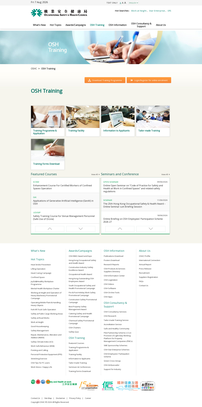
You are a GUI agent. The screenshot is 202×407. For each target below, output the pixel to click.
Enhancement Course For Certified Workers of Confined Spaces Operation (62, 187)
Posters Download (112, 260)
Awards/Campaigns (76, 25)
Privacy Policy (75, 398)
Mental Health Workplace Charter (45, 288)
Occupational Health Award (80, 274)
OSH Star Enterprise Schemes (116, 349)
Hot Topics (55, 25)
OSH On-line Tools (112, 292)
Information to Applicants (79, 358)
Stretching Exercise (39, 358)
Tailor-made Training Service (116, 320)
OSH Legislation (111, 280)
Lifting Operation (38, 269)
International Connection (149, 260)
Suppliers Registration (148, 277)
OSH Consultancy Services (115, 311)
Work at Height (37, 322)
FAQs (141, 281)
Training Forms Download (80, 371)
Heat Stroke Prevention (41, 264)
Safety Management (40, 330)
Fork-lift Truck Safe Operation (43, 309)
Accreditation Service (113, 324)
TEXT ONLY (111, 2)
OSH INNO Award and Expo (80, 256)
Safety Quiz (74, 332)
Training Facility (75, 354)
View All (95, 174)
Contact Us (143, 285)
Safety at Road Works (40, 318)
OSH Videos (109, 284)
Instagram (149, 3)
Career (88, 398)
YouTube (162, 3)
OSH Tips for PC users (40, 363)
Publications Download (113, 256)
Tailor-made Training (78, 363)
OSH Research (110, 316)
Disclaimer (60, 398)
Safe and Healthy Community (116, 328)
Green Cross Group (112, 361)
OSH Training (97, 25)
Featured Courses (76, 343)
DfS (169, 10)
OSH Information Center (114, 275)
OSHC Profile (144, 256)
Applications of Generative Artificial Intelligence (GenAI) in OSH (63, 202)
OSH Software (110, 288)
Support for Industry (112, 369)
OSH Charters (75, 327)
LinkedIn (156, 3)
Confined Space (38, 277)
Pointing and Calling (39, 350)
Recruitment (144, 273)
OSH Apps (108, 296)
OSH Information (118, 25)
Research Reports (111, 264)
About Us (161, 25)
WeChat (168, 3)
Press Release (145, 268)
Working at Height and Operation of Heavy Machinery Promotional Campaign (46, 295)
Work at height (138, 10)
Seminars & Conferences (80, 367)
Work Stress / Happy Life (41, 367)
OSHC (34, 68)
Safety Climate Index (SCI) (42, 341)
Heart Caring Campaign (41, 273)
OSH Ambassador (111, 365)
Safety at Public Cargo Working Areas (47, 313)
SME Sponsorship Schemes (115, 345)
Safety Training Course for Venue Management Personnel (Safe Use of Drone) (64, 218)
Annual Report (145, 264)
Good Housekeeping (40, 326)
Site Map (48, 398)
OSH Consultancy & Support (141, 25)
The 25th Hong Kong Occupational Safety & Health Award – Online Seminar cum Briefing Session (134, 205)
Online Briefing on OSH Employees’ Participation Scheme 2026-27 (133, 220)
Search (168, 14)
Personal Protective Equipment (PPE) (46, 354)
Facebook (143, 3)
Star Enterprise (157, 10)
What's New (39, 25)
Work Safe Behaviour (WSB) (43, 346)
